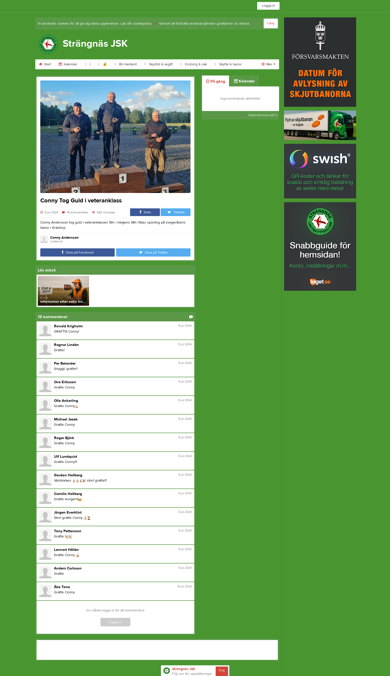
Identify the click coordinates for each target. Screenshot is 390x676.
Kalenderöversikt (262, 115)
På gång (215, 81)
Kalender (68, 64)
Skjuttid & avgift (159, 64)
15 (75, 212)
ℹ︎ (88, 64)
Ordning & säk (193, 64)
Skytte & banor (228, 64)
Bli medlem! (126, 64)
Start (45, 64)
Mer (268, 64)
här (155, 23)
